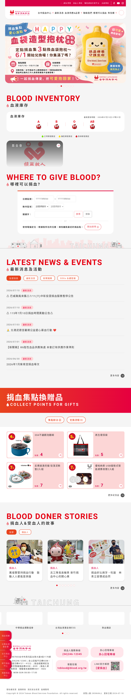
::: (62, 3)
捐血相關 (6, 636)
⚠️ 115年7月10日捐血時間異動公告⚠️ (30, 313)
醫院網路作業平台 (92, 3)
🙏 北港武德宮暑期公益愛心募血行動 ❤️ (31, 330)
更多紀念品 (113, 495)
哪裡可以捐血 (100, 12)
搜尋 (78, 214)
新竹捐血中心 (6, 664)
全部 (11, 532)
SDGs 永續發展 (68, 278)
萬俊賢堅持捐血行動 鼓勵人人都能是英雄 (24, 574)
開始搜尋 (91, 227)
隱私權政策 (12, 689)
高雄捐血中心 (6, 674)
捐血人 (25, 532)
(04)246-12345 (72, 654)
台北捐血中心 (6, 655)
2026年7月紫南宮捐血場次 (23, 364)
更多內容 (114, 375)
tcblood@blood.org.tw (72, 668)
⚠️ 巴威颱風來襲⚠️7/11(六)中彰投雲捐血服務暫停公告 (40, 296)
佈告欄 (111, 12)
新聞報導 (47, 278)
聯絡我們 (87, 12)
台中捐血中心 (44, 12)
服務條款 (22, 689)
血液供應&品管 (72, 12)
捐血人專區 (78, 3)
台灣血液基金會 (6, 645)
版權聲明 (45, 689)
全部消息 (13, 278)
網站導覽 (67, 3)
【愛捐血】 (101, 668)
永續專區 (105, 3)
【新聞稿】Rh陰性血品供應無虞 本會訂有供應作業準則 (40, 347)
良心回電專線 (107, 654)
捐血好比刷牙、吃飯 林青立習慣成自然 (106, 574)
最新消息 (59, 12)
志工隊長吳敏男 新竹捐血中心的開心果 (64, 574)
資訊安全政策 (34, 689)
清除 (87, 214)
